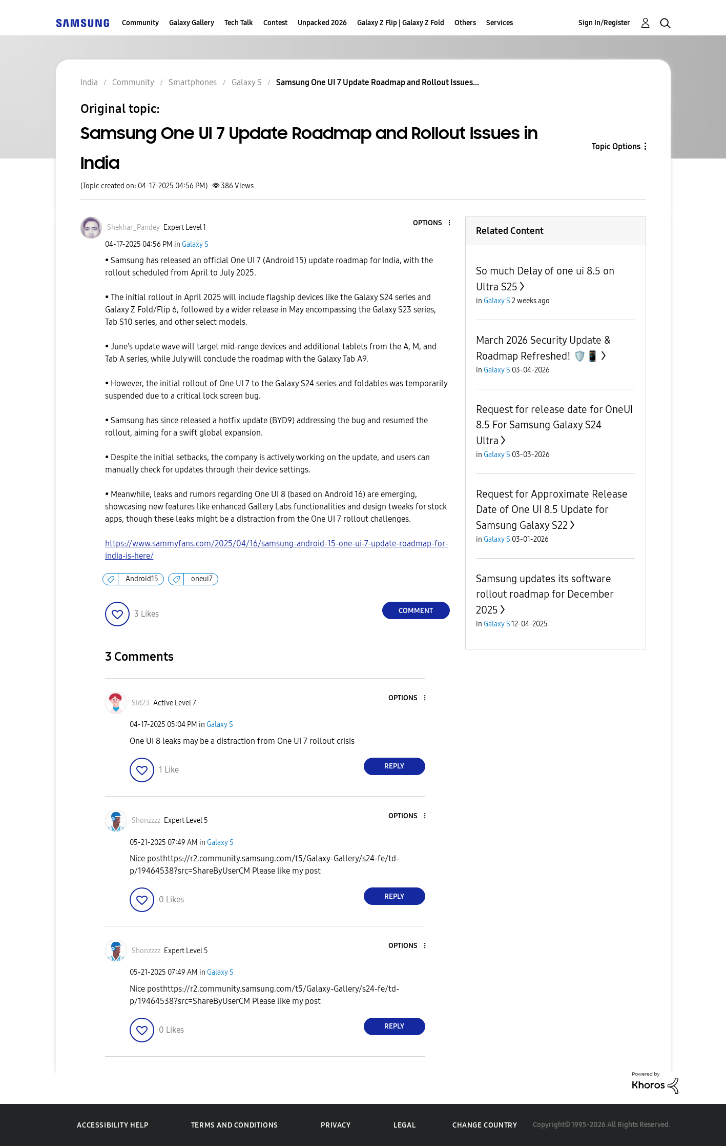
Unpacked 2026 (322, 22)
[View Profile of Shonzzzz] (146, 820)
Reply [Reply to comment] (394, 766)
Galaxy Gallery (191, 22)
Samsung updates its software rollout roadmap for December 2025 (544, 594)
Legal (404, 1125)
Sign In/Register (604, 22)
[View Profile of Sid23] (141, 703)
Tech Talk (238, 22)
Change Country (484, 1125)
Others (465, 22)
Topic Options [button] (616, 146)
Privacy (335, 1125)
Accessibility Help (112, 1125)
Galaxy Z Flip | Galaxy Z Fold (400, 22)
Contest (275, 22)
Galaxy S (195, 244)
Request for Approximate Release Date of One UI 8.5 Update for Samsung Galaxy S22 (552, 509)
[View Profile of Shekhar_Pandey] (133, 227)
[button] (432, 223)
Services (499, 22)
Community (140, 22)
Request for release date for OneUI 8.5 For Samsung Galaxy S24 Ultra (554, 425)
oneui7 (202, 579)
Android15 (142, 579)
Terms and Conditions (234, 1125)
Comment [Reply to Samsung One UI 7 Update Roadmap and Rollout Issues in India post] (416, 610)
